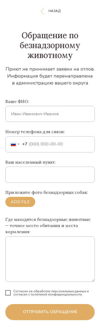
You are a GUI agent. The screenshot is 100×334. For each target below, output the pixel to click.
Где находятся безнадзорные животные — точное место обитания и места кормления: (47, 225)
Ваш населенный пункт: (30, 162)
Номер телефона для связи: (35, 131)
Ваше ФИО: (17, 101)
